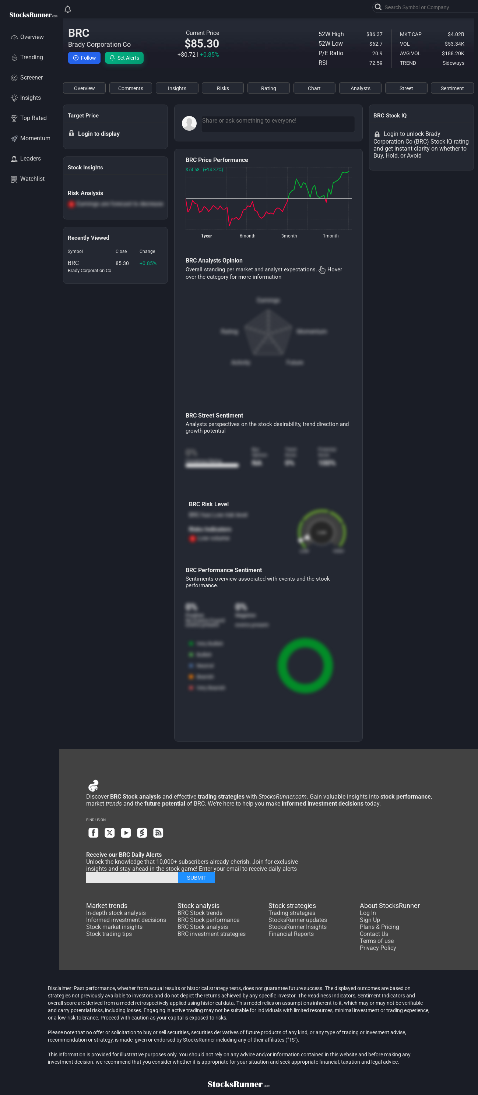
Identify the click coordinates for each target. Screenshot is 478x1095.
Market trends (106, 905)
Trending (26, 57)
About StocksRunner (390, 905)
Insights (25, 97)
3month (289, 236)
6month (248, 236)
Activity (240, 362)
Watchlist (27, 178)
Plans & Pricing (379, 926)
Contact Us (374, 933)
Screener (26, 77)
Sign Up (370, 919)
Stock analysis (198, 905)
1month (331, 236)
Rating (229, 331)
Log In (368, 912)
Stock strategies (292, 905)
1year (206, 236)
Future (295, 362)
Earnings (268, 300)
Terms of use (377, 940)
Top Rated (28, 118)
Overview (27, 37)
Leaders (25, 158)
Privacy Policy (378, 947)
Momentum (30, 138)
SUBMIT (197, 878)
